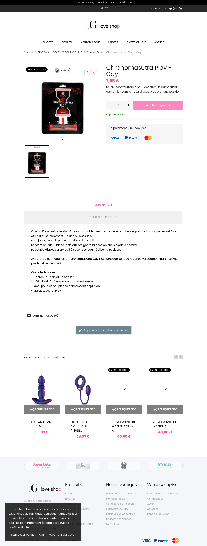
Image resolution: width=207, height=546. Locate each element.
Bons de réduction (158, 514)
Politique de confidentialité (28, 535)
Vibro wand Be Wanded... (165, 424)
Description (103, 205)
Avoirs (151, 504)
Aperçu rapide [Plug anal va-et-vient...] (42, 409)
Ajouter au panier (158, 105)
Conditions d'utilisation (120, 504)
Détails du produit (103, 217)
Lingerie (113, 42)
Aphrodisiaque (90, 42)
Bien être (66, 42)
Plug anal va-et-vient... (41, 424)
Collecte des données (119, 519)
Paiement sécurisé (117, 509)
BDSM (68, 493)
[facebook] (102, 8)
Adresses (152, 509)
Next (181, 357)
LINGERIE (70, 498)
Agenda (159, 42)
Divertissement (136, 42)
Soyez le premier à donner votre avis (103, 330)
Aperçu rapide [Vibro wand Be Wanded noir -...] (124, 409)
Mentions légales (116, 498)
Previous (176, 357)
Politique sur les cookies (120, 514)
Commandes (155, 498)
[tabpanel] (62, 104)
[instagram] (106, 8)
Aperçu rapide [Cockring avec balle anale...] (83, 409)
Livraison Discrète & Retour (122, 493)
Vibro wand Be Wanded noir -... (124, 426)
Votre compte (161, 484)
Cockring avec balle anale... (79, 426)
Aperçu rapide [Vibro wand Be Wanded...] (165, 409)
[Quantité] (119, 105)
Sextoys (48, 42)
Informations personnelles (163, 493)
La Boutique (113, 524)
